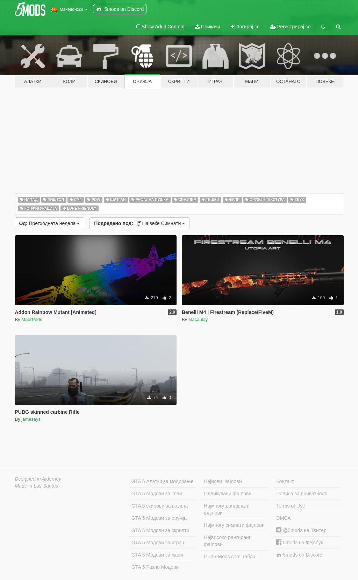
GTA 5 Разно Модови (155, 567)
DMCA (283, 518)
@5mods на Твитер (301, 530)
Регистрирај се (290, 26)
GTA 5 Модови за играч (157, 542)
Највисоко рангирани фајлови (228, 540)
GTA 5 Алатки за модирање (162, 481)
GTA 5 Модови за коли (156, 493)
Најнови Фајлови (223, 481)
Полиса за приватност (301, 493)
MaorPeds (31, 319)
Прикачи (207, 26)
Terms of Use (290, 506)
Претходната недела (49, 223)
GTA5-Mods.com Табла (230, 556)
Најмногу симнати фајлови (234, 525)
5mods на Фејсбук (299, 542)
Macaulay (198, 319)
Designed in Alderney (38, 479)
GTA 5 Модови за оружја (159, 518)
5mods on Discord (299, 555)
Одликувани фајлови (227, 493)
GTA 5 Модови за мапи (157, 555)
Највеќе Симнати (139, 223)
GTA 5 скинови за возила (159, 506)
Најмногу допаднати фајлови (227, 509)
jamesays (31, 419)
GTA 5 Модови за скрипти (160, 530)
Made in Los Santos (36, 486)
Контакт (285, 481)
